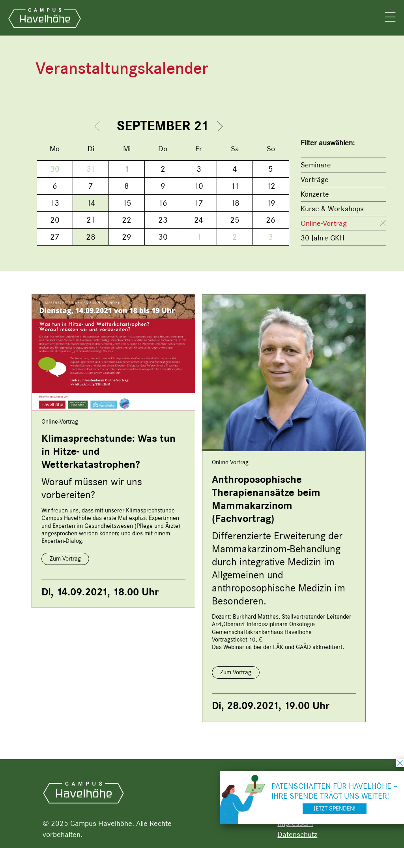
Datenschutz (297, 834)
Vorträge (315, 179)
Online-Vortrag (324, 223)
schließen (400, 763)
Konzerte (315, 194)
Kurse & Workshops (332, 208)
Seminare (316, 164)
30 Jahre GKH (322, 237)
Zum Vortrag (65, 558)
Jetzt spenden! (334, 808)
